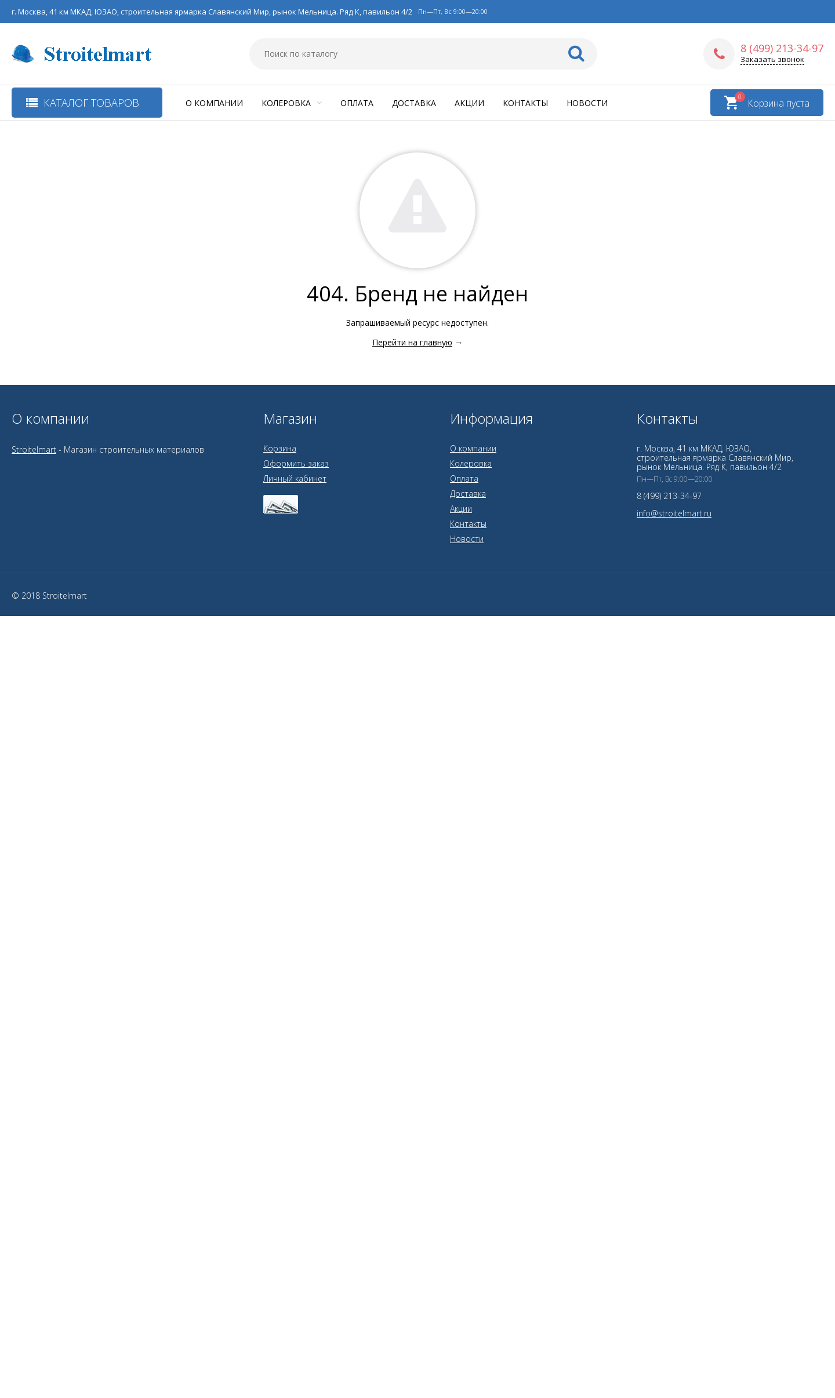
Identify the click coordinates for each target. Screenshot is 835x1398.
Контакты (525, 102)
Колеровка (292, 102)
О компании (214, 102)
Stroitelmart (34, 449)
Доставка (414, 102)
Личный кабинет (294, 478)
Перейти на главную (412, 342)
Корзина (279, 448)
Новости (587, 102)
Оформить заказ (296, 463)
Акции (469, 102)
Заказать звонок (772, 59)
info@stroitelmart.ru (674, 513)
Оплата (356, 102)
